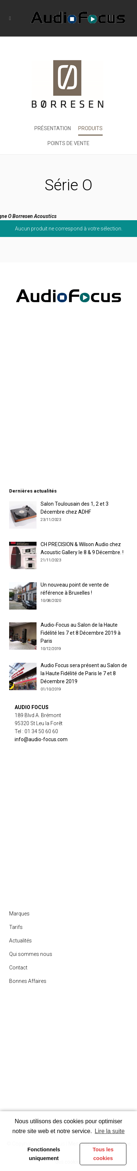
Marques (19, 914)
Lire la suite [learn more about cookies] (110, 1131)
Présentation (52, 128)
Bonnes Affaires (27, 981)
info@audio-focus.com (41, 739)
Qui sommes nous (30, 954)
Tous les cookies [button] (102, 1154)
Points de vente (68, 143)
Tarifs (16, 927)
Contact (18, 967)
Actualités (20, 941)
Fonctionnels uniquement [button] (43, 1154)
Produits (90, 128)
